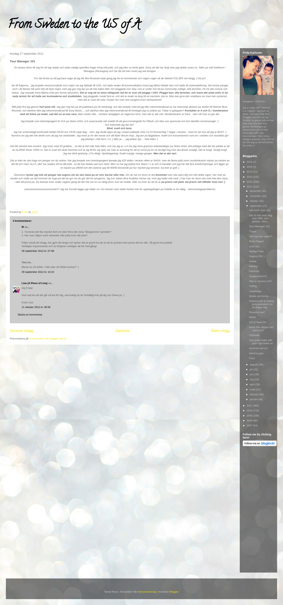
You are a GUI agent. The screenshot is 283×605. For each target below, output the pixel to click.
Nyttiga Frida (256, 251)
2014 (250, 176)
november (256, 196)
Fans (252, 358)
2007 (250, 425)
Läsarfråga (255, 291)
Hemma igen (256, 353)
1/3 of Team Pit (257, 322)
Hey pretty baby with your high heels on (261, 342)
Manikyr (253, 266)
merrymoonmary (147, 591)
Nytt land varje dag (259, 210)
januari (254, 399)
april (252, 384)
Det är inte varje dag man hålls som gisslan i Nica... (260, 218)
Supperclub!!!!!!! (258, 276)
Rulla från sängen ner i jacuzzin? (261, 329)
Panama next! (257, 312)
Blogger (173, 591)
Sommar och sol (258, 348)
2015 (250, 171)
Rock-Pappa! (256, 241)
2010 (250, 410)
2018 (250, 161)
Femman (254, 271)
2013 (250, 181)
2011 (250, 405)
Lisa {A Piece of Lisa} (35, 283)
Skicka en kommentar (30, 314)
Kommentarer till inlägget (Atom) (48, 338)
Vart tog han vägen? (260, 236)
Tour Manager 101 (259, 226)
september (256, 205)
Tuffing (253, 286)
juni (252, 374)
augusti (254, 364)
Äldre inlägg (220, 331)
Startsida (122, 331)
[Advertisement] (258, 510)
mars (253, 389)
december (256, 190)
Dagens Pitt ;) (257, 256)
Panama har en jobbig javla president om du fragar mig (261, 304)
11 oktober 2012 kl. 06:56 (36, 307)
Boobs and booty (258, 296)
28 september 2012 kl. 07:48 (38, 250)
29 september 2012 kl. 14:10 (38, 271)
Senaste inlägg (21, 331)
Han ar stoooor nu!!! (260, 281)
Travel (252, 231)
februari (254, 394)
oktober (254, 201)
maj (252, 379)
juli (252, 369)
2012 (250, 186)
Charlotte (254, 335)
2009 (250, 415)
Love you (254, 246)
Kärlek (252, 261)
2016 (250, 166)
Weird (252, 317)
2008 (250, 420)
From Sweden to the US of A (74, 25)
